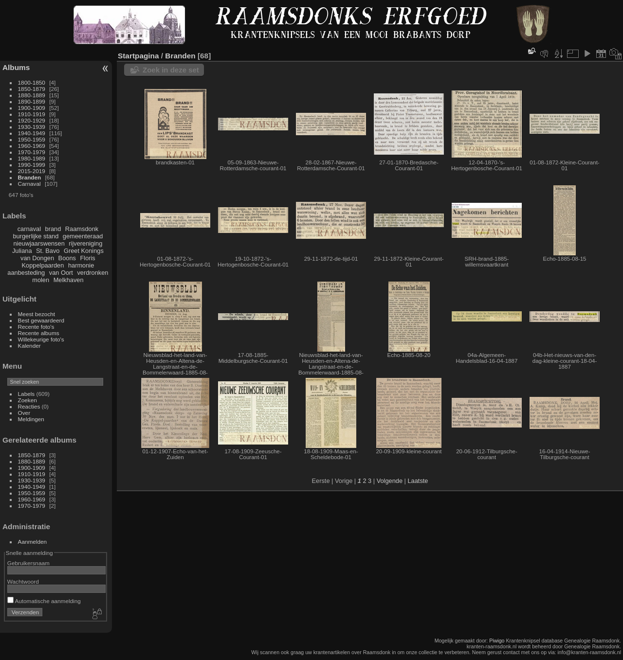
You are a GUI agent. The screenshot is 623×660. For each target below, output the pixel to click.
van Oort (61, 272)
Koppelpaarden (43, 265)
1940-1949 (31, 133)
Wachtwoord (23, 581)
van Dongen (37, 258)
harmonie (81, 265)
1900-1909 (31, 108)
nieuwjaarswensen (38, 243)
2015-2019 (31, 171)
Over (24, 413)
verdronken (92, 272)
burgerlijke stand (35, 236)
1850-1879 (31, 89)
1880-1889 (31, 95)
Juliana (22, 250)
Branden (29, 177)
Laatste (417, 480)
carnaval (29, 228)
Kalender (29, 345)
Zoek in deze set (171, 70)
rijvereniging (85, 243)
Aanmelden (32, 541)
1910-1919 (31, 114)
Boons (67, 258)
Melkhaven (69, 280)
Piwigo (496, 640)
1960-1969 (31, 146)
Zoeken (27, 400)
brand (53, 228)
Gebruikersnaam (28, 563)
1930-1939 (31, 127)
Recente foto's (36, 326)
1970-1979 (31, 152)
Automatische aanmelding (44, 601)
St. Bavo (47, 250)
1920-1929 (31, 120)
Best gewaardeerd (41, 320)
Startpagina (138, 56)
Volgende (390, 480)
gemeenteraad (83, 236)
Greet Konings (84, 250)
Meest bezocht (36, 314)
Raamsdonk (81, 228)
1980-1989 (31, 158)
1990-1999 (31, 164)
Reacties (29, 406)
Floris (87, 258)
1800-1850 (31, 82)
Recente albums (38, 333)
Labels (26, 394)
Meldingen (31, 419)
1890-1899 (31, 101)
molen (40, 280)
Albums (16, 67)
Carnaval (29, 183)
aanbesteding (26, 272)
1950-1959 (31, 139)
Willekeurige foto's (41, 339)
